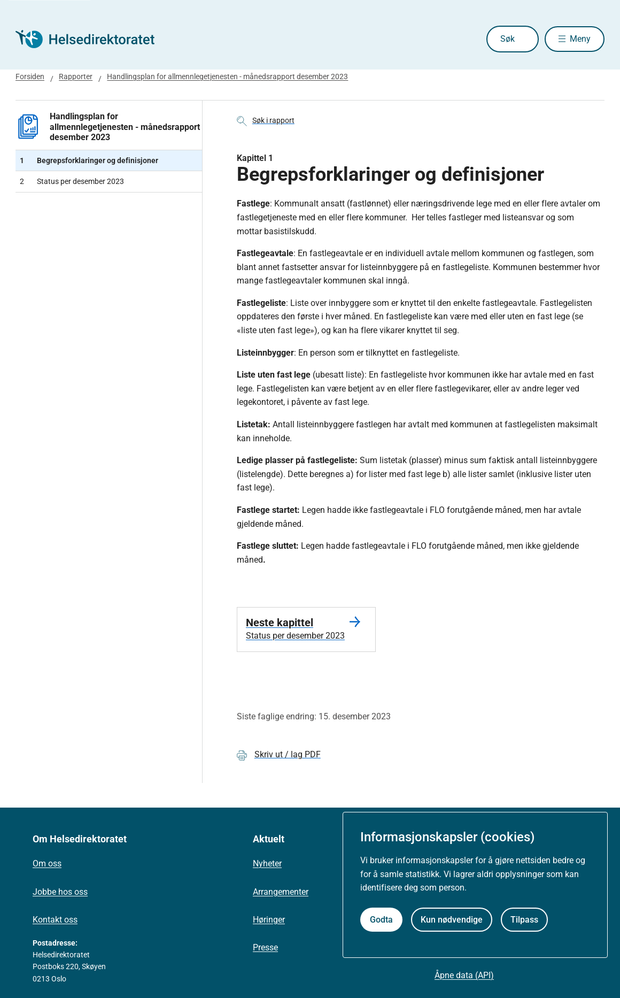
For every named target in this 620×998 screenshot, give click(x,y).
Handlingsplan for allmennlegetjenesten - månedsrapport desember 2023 (227, 76)
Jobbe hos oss (60, 892)
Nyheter (267, 863)
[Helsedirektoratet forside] (92, 39)
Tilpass (524, 920)
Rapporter (75, 76)
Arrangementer (280, 892)
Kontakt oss (55, 920)
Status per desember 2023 (72, 181)
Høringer (269, 920)
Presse (265, 947)
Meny (580, 39)
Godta (381, 920)
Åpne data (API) (464, 975)
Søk (502, 39)
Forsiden (29, 76)
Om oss (47, 863)
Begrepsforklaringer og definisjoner (89, 160)
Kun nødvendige (452, 920)
